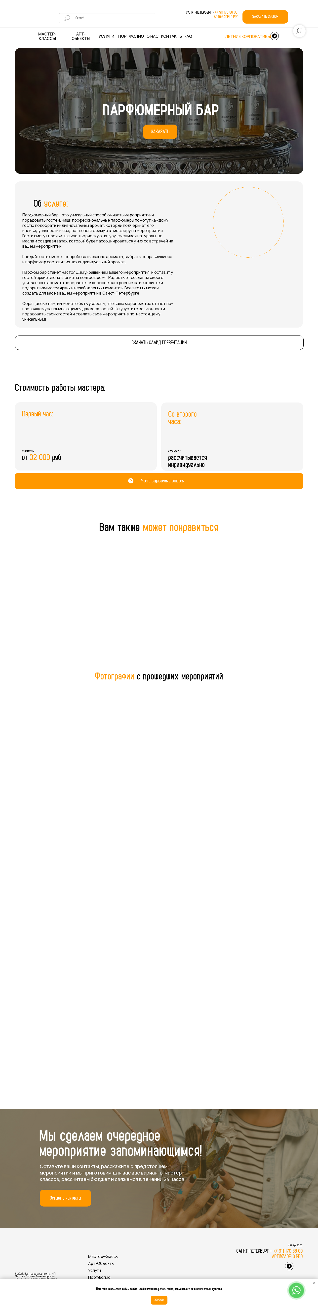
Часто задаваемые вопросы (163, 480)
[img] (37, 16)
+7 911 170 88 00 (226, 12)
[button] (265, 17)
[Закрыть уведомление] (314, 1282)
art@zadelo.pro (226, 17)
